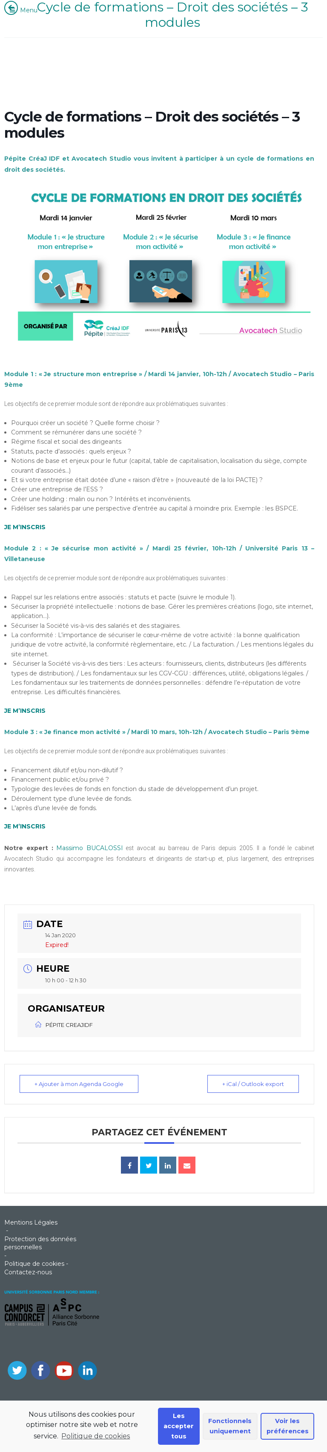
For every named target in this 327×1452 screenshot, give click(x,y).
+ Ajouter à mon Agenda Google (78, 1083)
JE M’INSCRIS (25, 711)
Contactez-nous (28, 1272)
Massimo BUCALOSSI (89, 848)
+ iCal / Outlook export (253, 1083)
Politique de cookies (95, 1436)
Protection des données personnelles (40, 1243)
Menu (23, 10)
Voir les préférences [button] (288, 1426)
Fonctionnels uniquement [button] (230, 1426)
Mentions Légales (30, 1222)
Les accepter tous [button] (179, 1426)
